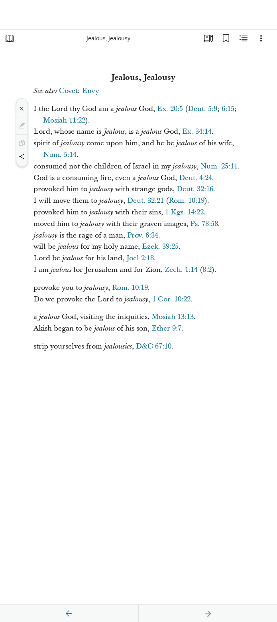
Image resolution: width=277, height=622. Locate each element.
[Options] (261, 38)
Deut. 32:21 (145, 201)
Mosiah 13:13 (172, 317)
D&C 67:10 (153, 346)
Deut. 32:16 (195, 189)
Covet (68, 91)
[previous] (69, 613)
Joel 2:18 (140, 258)
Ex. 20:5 (170, 109)
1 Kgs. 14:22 (184, 212)
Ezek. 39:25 (160, 247)
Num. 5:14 (60, 155)
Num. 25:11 (219, 166)
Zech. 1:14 (181, 270)
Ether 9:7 (166, 328)
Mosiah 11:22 (64, 120)
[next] (207, 613)
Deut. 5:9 (202, 109)
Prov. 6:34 (142, 235)
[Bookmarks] (226, 38)
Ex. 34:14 (197, 132)
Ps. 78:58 (204, 224)
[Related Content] (243, 38)
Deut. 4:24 (195, 178)
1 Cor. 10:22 (171, 299)
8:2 (207, 270)
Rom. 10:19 (186, 201)
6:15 (228, 109)
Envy (90, 91)
